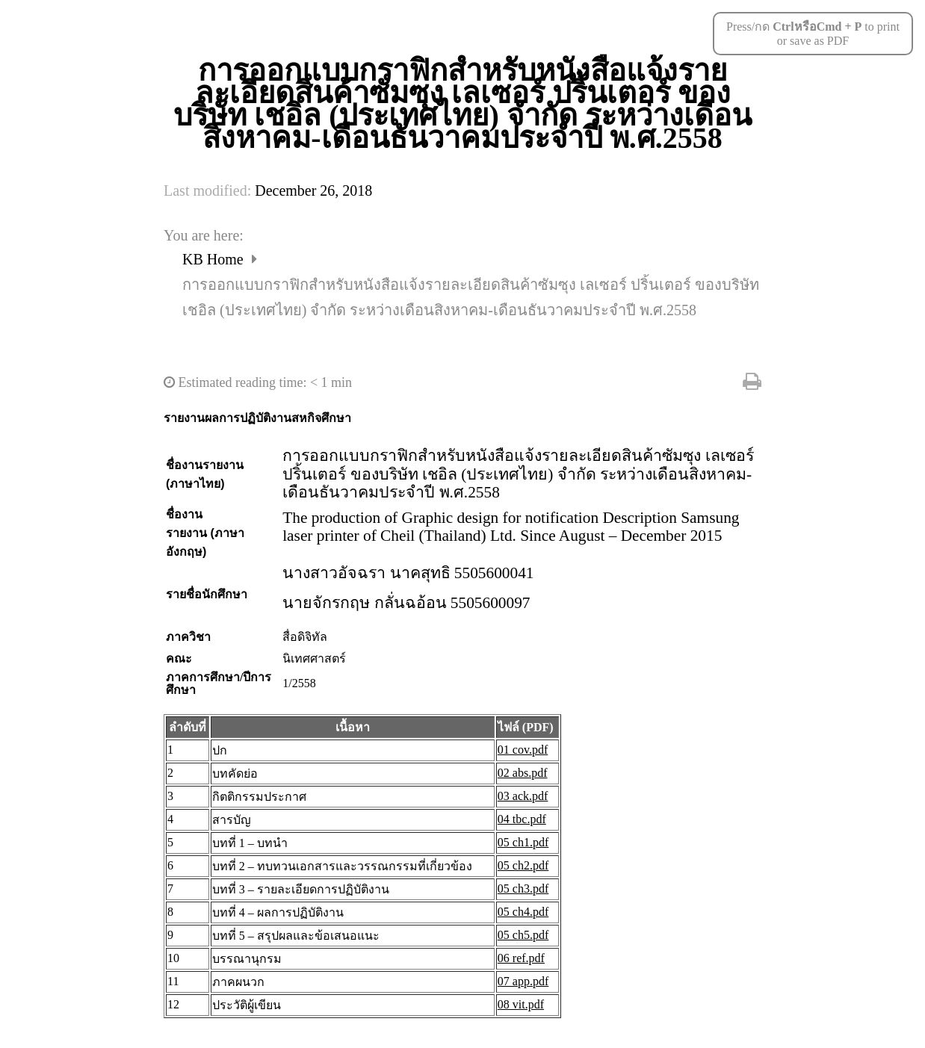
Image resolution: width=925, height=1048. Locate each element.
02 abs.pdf (523, 772)
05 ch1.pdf (523, 842)
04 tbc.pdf (522, 819)
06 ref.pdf (521, 958)
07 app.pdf (523, 981)
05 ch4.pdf (523, 911)
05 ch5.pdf (523, 934)
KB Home (214, 259)
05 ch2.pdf (523, 865)
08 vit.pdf (521, 1004)
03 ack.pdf (523, 796)
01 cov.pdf (523, 749)
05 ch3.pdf (523, 888)
